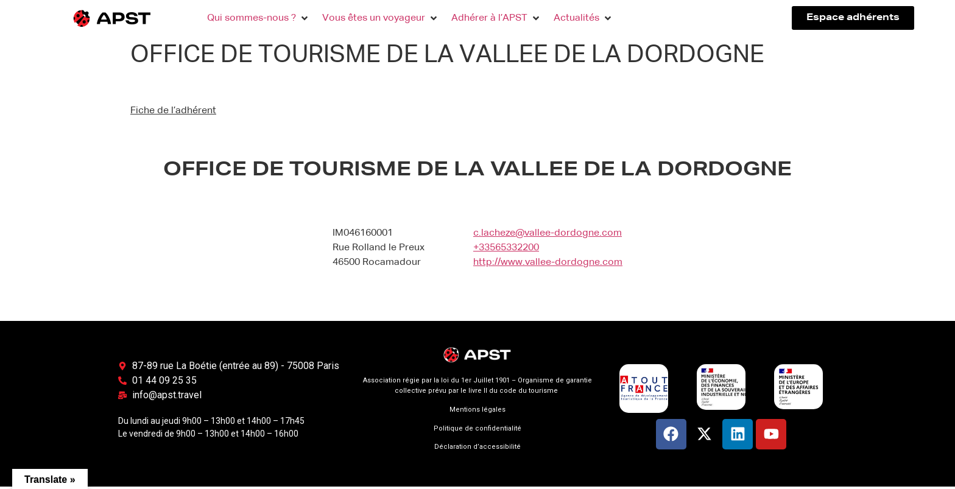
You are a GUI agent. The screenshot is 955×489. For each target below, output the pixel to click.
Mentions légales (477, 409)
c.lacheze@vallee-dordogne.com (547, 233)
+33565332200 (506, 248)
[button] (258, 18)
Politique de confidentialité (477, 428)
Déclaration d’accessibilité (477, 447)
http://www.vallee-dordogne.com (547, 262)
